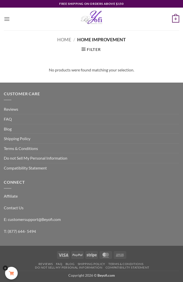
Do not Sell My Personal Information (35, 158)
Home (64, 39)
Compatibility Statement (25, 167)
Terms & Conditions (21, 148)
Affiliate (11, 196)
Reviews (11, 109)
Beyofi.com (106, 275)
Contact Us (14, 207)
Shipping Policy (17, 138)
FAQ (8, 119)
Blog (8, 128)
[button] (7, 19)
